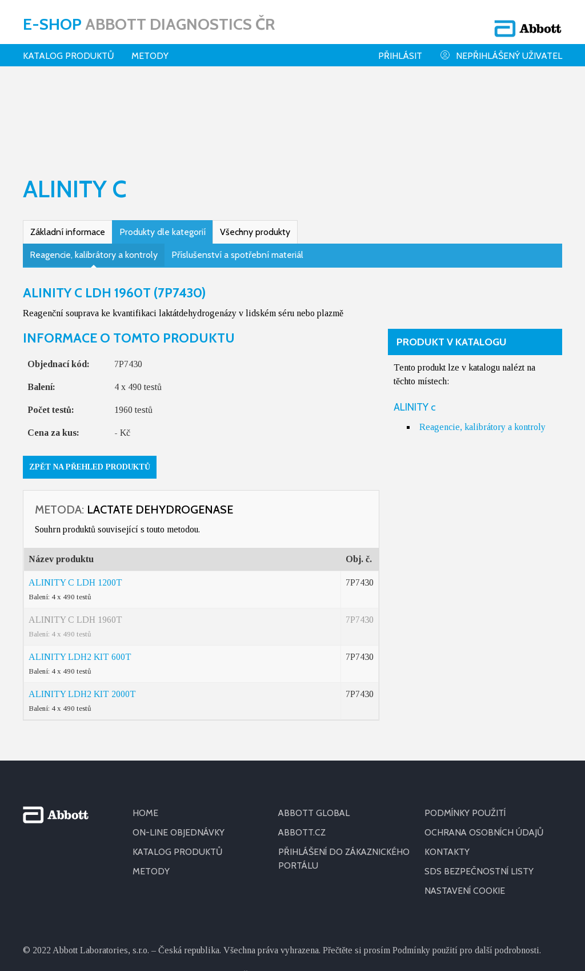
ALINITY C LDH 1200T (75, 507)
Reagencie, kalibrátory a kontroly (94, 179)
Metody (150, 48)
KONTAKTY (447, 776)
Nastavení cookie (465, 815)
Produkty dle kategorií (162, 156)
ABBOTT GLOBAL (314, 737)
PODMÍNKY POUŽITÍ (465, 737)
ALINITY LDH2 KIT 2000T (82, 618)
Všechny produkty (255, 156)
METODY (151, 795)
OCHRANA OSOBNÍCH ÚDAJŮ (485, 756)
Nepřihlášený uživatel (500, 48)
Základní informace (67, 156)
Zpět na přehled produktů (89, 391)
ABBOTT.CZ (302, 756)
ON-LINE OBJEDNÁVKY (179, 756)
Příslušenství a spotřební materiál (237, 179)
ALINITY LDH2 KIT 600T (80, 581)
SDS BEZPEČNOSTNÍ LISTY (479, 795)
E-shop (149, 20)
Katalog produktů (68, 48)
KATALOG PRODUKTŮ (178, 776)
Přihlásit (400, 48)
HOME (145, 737)
